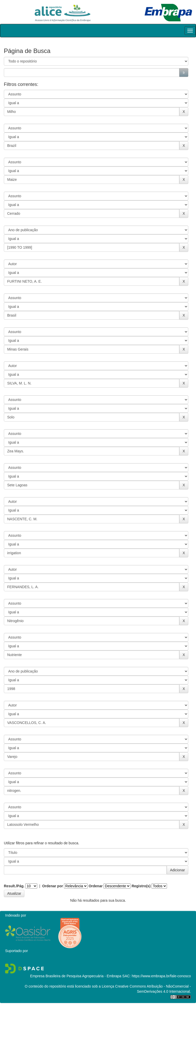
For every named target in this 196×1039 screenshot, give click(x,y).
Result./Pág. (14, 886)
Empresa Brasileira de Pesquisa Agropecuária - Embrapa (75, 976)
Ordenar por (52, 886)
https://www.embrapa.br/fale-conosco (161, 976)
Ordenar (95, 886)
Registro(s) (141, 886)
